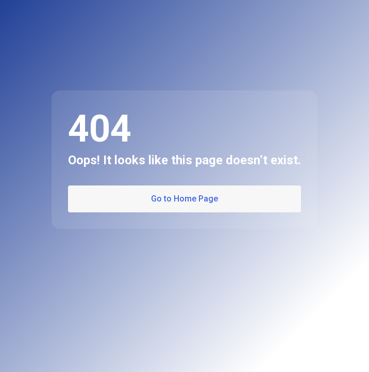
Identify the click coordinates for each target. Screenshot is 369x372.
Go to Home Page (184, 199)
